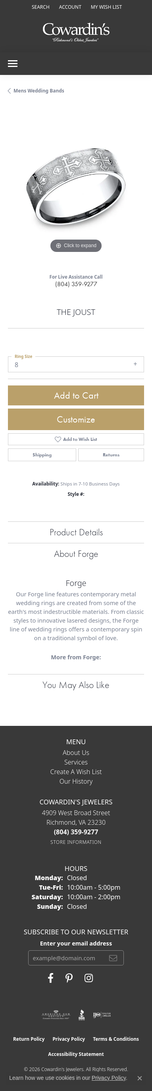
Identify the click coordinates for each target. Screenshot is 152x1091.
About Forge (76, 553)
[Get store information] (76, 842)
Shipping (42, 455)
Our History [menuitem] (76, 781)
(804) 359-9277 (76, 284)
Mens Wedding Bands (38, 90)
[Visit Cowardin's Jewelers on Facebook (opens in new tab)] (51, 978)
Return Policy (29, 1039)
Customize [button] (76, 419)
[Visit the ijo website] (102, 1015)
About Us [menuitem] (76, 752)
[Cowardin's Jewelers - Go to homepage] (76, 33)
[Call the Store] (76, 832)
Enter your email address (76, 943)
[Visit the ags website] (56, 1015)
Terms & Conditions (116, 1039)
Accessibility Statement (76, 1054)
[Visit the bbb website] (82, 1015)
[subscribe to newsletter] (113, 958)
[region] (76, 186)
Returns (111, 455)
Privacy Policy (68, 1039)
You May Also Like (76, 684)
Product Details (76, 532)
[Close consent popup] (139, 1078)
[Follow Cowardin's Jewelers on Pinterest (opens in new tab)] (69, 978)
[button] (40, 7)
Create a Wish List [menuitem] (76, 771)
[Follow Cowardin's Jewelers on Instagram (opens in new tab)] (89, 978)
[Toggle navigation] (12, 63)
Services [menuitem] (76, 762)
